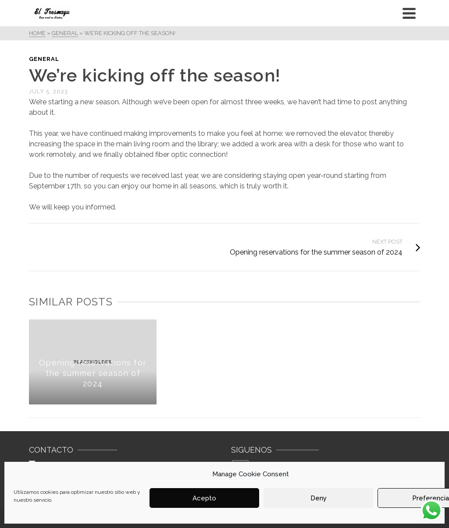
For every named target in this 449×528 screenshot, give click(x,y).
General (44, 59)
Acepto (204, 498)
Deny (318, 498)
